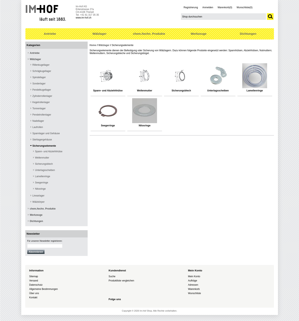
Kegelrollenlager (41, 102)
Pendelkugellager (41, 89)
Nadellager (38, 121)
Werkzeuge (199, 33)
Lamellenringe (42, 176)
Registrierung (191, 7)
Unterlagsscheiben (45, 170)
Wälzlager (99, 33)
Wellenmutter (42, 157)
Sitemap (33, 276)
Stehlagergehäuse (42, 139)
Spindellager (39, 77)
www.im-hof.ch (83, 17)
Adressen (193, 284)
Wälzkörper (38, 201)
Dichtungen (248, 33)
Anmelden (207, 7)
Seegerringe (41, 182)
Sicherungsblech (44, 164)
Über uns (34, 293)
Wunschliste (194, 293)
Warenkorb (194, 289)
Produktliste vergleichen (121, 280)
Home (93, 45)
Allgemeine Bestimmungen (43, 289)
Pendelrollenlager (41, 114)
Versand (33, 280)
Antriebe (50, 33)
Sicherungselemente (44, 145)
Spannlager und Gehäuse (46, 133)
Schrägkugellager (41, 71)
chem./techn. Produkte (149, 33)
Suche (112, 276)
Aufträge (192, 280)
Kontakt (33, 297)
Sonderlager (39, 83)
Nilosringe (40, 188)
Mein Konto (194, 276)
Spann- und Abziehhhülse (49, 151)
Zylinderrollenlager (42, 96)
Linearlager (38, 195)
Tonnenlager (39, 108)
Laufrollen (37, 127)
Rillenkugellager (41, 64)
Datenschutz (36, 284)
